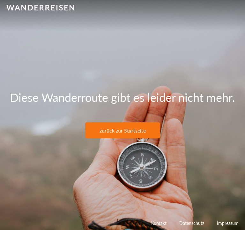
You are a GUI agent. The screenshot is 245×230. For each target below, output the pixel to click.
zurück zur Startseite (123, 130)
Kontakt (159, 223)
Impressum (228, 223)
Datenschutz (191, 223)
